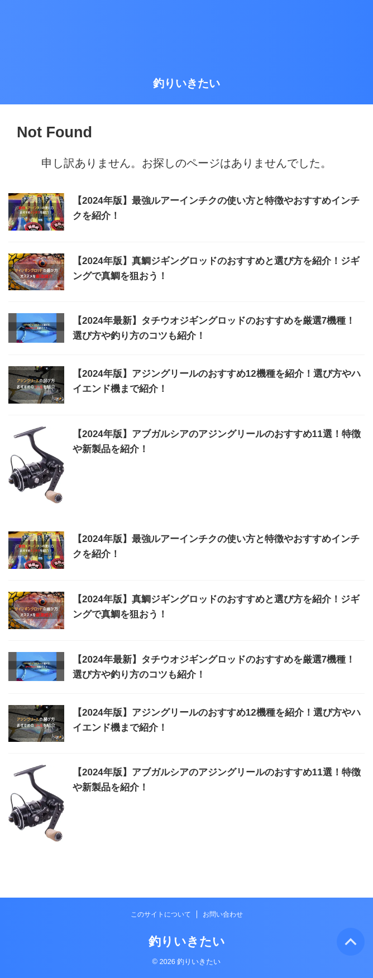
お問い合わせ (223, 914)
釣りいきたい (186, 83)
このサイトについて (161, 914)
